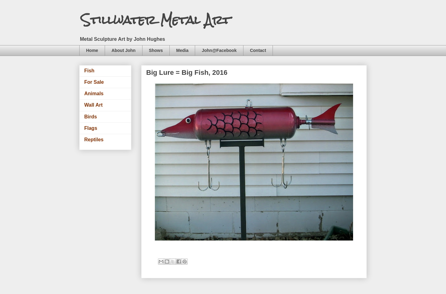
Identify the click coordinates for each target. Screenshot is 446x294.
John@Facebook (219, 50)
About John (124, 50)
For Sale (94, 82)
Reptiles (93, 139)
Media (182, 50)
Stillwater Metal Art (155, 20)
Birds (90, 116)
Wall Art (93, 105)
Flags (90, 128)
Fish (89, 70)
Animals (93, 93)
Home (92, 50)
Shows (156, 50)
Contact (258, 50)
